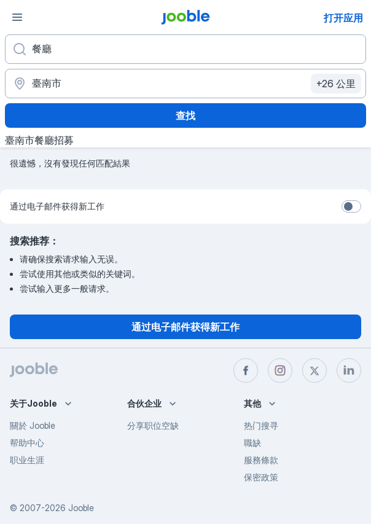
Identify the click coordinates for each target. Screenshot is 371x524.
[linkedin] (349, 370)
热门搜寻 (261, 425)
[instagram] (280, 370)
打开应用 (343, 18)
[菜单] (17, 17)
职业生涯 (27, 460)
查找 (185, 115)
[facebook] (245, 370)
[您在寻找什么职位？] (185, 49)
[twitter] (314, 370)
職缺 (252, 442)
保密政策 (261, 477)
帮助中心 (27, 442)
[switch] (351, 206)
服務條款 (261, 460)
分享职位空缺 (153, 425)
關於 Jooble (32, 425)
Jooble (81, 507)
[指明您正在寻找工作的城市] (185, 83)
